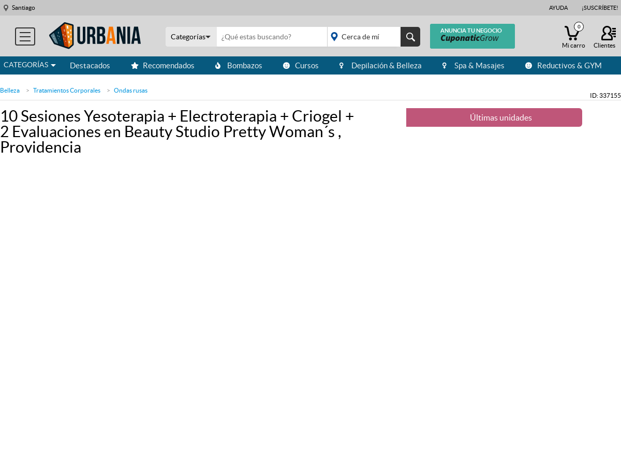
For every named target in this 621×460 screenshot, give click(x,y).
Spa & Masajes (473, 65)
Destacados (90, 65)
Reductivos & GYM (563, 65)
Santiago (23, 7)
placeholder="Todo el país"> (372, 37)
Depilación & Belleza (380, 65)
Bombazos (238, 65)
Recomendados (163, 65)
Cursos (301, 65)
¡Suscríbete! (600, 8)
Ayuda (558, 8)
